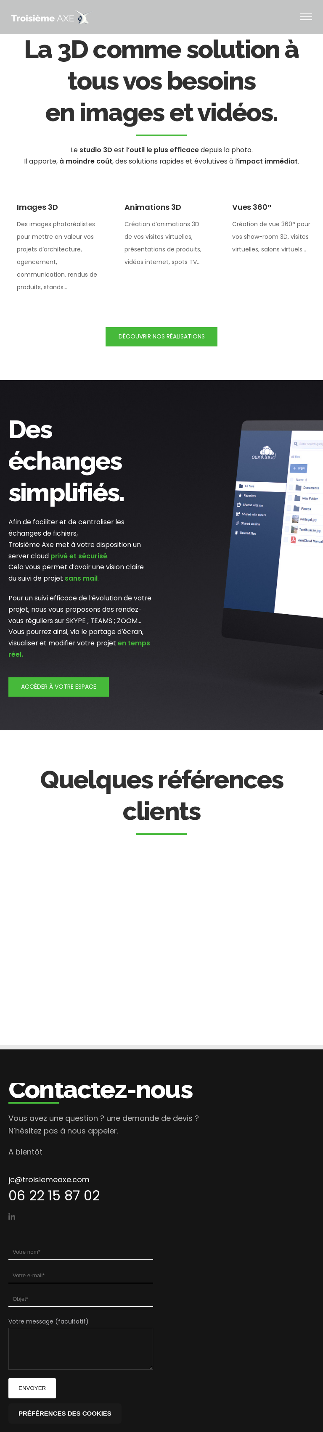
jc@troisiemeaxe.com (49, 1179)
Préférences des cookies (65, 1413)
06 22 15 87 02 (54, 1195)
